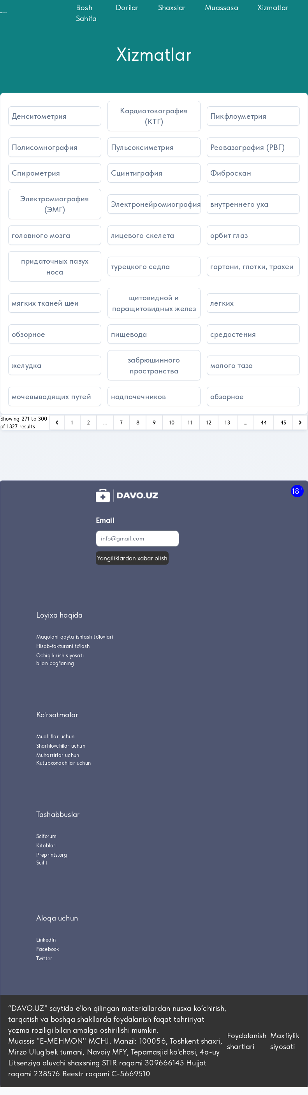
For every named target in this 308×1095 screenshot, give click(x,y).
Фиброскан (230, 173)
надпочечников (138, 396)
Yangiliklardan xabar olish (132, 558)
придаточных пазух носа (54, 266)
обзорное (29, 334)
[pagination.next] (300, 422)
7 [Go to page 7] (121, 422)
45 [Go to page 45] (283, 422)
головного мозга (41, 235)
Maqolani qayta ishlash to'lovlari (74, 637)
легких (222, 303)
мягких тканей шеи (45, 303)
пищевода (129, 334)
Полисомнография (44, 147)
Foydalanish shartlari (246, 1041)
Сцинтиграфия (136, 173)
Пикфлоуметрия (238, 116)
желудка (26, 365)
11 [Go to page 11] (190, 422)
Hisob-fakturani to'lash (63, 646)
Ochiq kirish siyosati (60, 655)
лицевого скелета (142, 235)
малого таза (231, 365)
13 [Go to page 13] (227, 422)
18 (297, 491)
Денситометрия (39, 116)
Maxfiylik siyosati (284, 1041)
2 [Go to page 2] (88, 422)
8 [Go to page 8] (137, 422)
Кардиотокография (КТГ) (154, 116)
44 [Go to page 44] (263, 422)
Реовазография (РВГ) (247, 147)
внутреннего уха (239, 204)
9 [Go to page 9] (154, 422)
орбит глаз (229, 235)
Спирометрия (36, 173)
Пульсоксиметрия (142, 147)
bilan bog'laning (55, 663)
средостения (233, 334)
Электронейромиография (156, 204)
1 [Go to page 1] (72, 422)
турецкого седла (140, 266)
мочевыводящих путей (51, 396)
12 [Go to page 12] (208, 422)
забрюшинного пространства (154, 365)
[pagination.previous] (56, 422)
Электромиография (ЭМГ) (54, 204)
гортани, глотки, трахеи (252, 266)
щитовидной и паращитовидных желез (154, 303)
